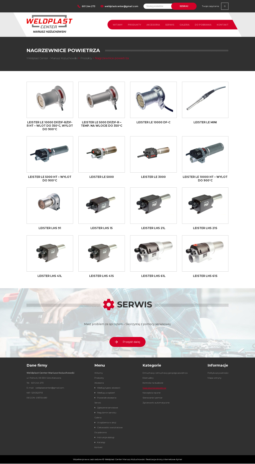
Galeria (184, 24)
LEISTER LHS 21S (205, 228)
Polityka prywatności (217, 373)
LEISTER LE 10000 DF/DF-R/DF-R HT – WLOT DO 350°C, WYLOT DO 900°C (50, 126)
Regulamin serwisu (105, 413)
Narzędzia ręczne (150, 393)
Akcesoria (153, 24)
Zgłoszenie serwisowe (107, 408)
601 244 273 (88, 6)
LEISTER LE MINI (205, 122)
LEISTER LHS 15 (101, 228)
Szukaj (184, 6)
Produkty (134, 24)
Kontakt (222, 24)
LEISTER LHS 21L (153, 228)
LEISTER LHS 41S (101, 275)
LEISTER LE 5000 (101, 176)
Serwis (169, 24)
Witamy (118, 24)
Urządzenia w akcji (105, 422)
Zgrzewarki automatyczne (154, 403)
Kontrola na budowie (151, 383)
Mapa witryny (213, 378)
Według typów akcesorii (108, 388)
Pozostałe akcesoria (106, 398)
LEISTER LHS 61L (153, 275)
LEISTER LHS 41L (49, 275)
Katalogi (100, 442)
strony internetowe (166, 459)
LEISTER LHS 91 (49, 228)
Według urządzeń (105, 393)
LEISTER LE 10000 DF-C (153, 122)
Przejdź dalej (127, 342)
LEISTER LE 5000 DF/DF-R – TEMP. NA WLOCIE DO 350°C (101, 124)
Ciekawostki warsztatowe (109, 427)
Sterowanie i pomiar (151, 398)
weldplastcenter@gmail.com (121, 6)
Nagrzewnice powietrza (153, 388)
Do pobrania (203, 24)
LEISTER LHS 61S (205, 275)
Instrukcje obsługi (105, 437)
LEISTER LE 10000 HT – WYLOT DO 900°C (205, 178)
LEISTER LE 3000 (153, 176)
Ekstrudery (146, 378)
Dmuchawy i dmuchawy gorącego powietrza (164, 373)
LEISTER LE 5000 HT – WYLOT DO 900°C (49, 178)
